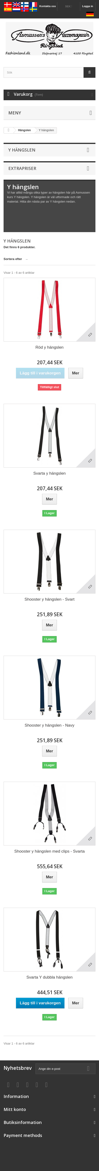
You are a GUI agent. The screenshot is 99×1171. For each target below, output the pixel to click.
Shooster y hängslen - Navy (49, 725)
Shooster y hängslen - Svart (49, 599)
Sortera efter (13, 259)
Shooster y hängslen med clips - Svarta (49, 851)
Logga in (87, 6)
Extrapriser (22, 168)
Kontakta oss (48, 6)
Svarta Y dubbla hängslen (49, 977)
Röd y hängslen (49, 347)
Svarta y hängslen (49, 473)
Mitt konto (15, 1109)
